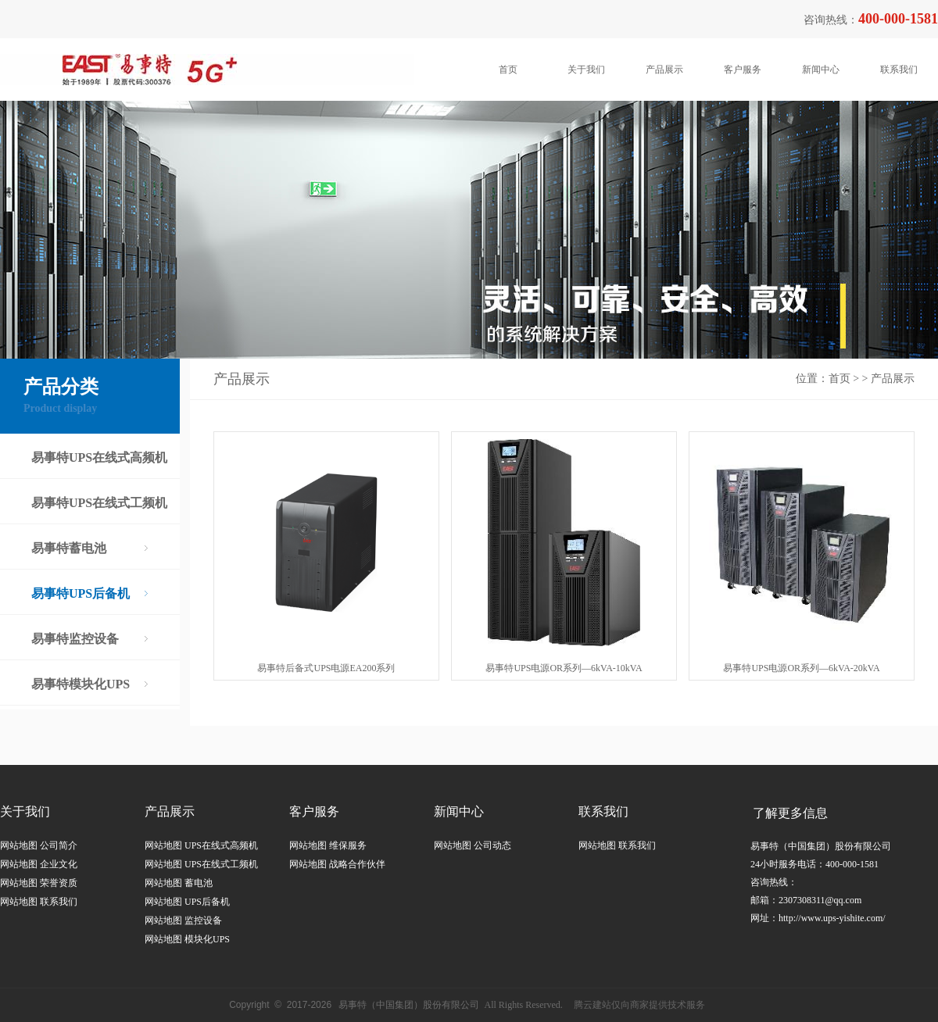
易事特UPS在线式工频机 (99, 502)
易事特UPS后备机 (80, 593)
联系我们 (899, 69)
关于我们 (586, 69)
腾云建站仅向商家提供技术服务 (639, 1004)
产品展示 (664, 69)
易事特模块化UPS (80, 684)
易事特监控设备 (75, 638)
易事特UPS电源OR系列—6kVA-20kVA (801, 668)
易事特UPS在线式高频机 (99, 457)
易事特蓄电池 (68, 548)
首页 (508, 69)
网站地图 (19, 845)
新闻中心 (821, 69)
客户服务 (742, 69)
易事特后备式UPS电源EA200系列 (326, 668)
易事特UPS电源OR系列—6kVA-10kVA (563, 668)
